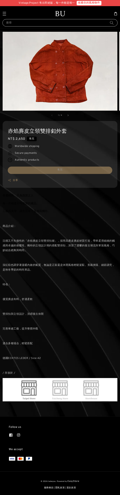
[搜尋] (111, 22)
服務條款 (49, 487)
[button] (4, 14)
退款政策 (71, 487)
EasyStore (73, 481)
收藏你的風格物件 (89, 3)
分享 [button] (13, 180)
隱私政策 (60, 487)
